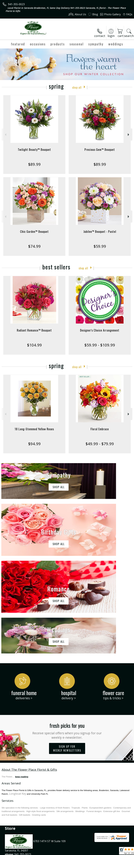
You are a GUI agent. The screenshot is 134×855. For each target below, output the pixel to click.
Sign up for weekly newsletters (67, 651)
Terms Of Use (12, 853)
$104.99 (34, 345)
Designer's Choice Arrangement (99, 330)
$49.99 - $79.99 (99, 443)
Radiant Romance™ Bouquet (34, 330)
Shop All (76, 87)
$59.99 (99, 246)
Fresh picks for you (67, 633)
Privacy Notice (31, 853)
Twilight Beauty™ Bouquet (34, 149)
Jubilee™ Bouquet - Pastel (99, 231)
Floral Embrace (100, 429)
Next (128, 135)
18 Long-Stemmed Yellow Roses (34, 429)
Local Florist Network (54, 853)
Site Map (74, 853)
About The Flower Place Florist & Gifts (29, 672)
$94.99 (34, 443)
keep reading (21, 679)
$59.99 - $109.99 (99, 345)
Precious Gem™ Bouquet (99, 149)
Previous (5, 135)
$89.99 (34, 164)
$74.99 (34, 246)
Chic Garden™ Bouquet (34, 231)
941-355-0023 (16, 4)
